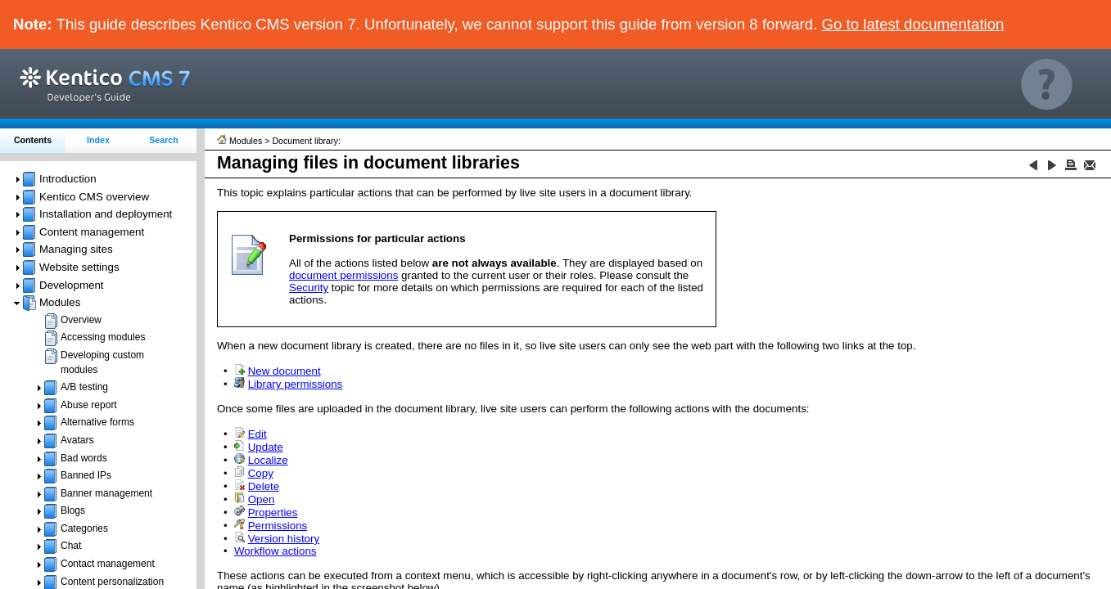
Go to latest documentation (913, 24)
